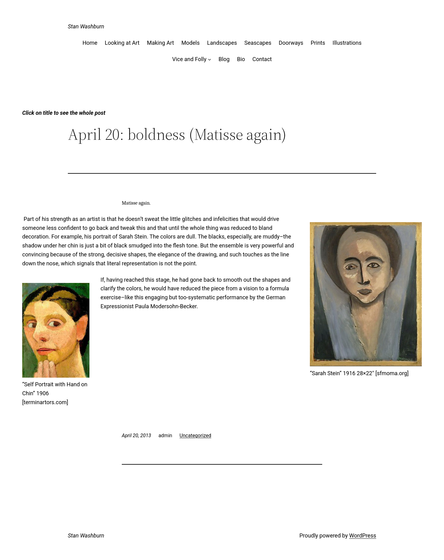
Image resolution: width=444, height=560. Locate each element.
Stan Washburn (86, 26)
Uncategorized (195, 435)
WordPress (362, 535)
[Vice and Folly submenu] (209, 59)
